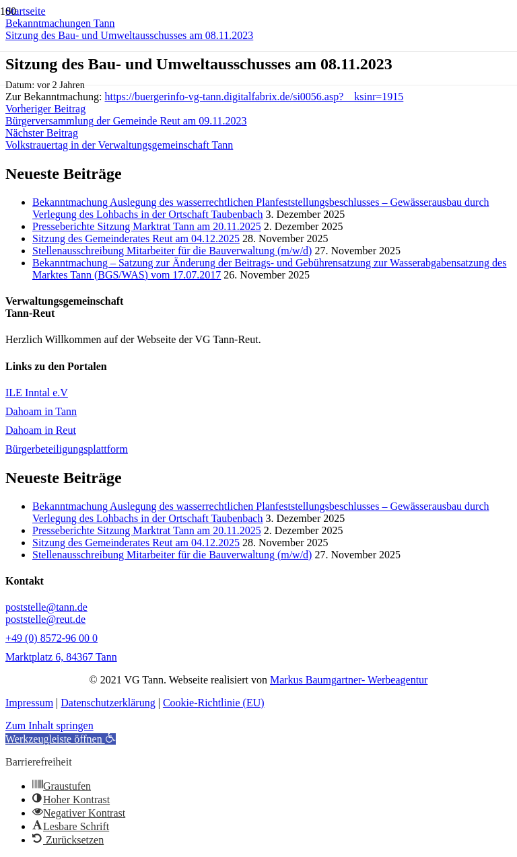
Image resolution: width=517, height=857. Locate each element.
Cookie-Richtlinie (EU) (214, 702)
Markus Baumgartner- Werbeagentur (348, 679)
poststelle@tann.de (46, 607)
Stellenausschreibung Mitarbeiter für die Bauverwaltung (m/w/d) (172, 250)
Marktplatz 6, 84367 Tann (61, 657)
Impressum (29, 702)
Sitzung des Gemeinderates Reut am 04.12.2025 (136, 238)
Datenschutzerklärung (108, 702)
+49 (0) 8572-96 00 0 (51, 638)
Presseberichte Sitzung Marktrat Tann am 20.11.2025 (146, 226)
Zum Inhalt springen (49, 725)
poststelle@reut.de (45, 619)
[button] (60, 739)
